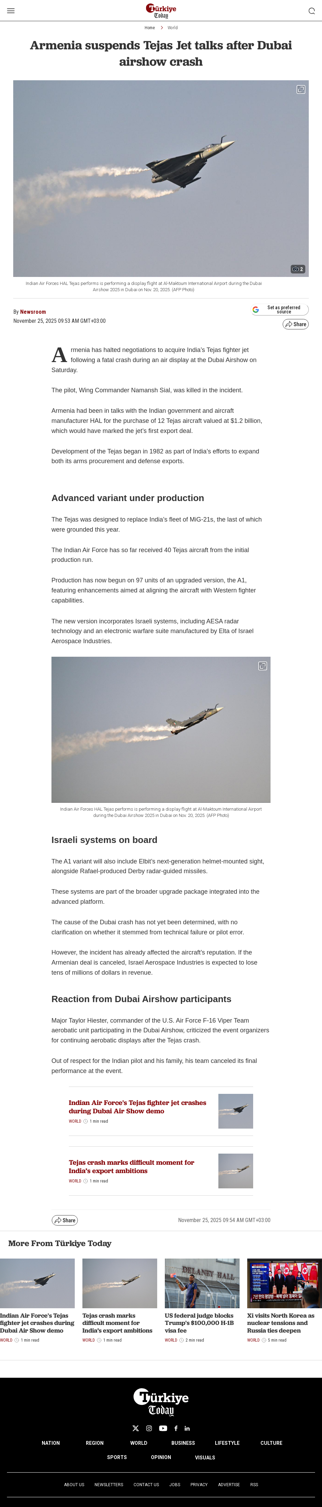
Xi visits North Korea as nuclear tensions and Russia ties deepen (280, 1322)
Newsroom (33, 312)
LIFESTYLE (227, 1443)
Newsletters (109, 1484)
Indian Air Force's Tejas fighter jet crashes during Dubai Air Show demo (137, 1106)
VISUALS (205, 1457)
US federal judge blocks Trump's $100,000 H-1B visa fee (199, 1322)
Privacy (199, 1484)
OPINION (161, 1457)
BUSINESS (183, 1443)
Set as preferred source (276, 309)
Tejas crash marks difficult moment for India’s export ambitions (131, 1166)
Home (150, 28)
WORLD (138, 1443)
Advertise (229, 1484)
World (173, 28)
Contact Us (146, 1484)
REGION (95, 1443)
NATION (51, 1443)
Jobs (174, 1484)
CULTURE (271, 1443)
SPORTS (117, 1457)
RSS (254, 1484)
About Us (74, 1484)
